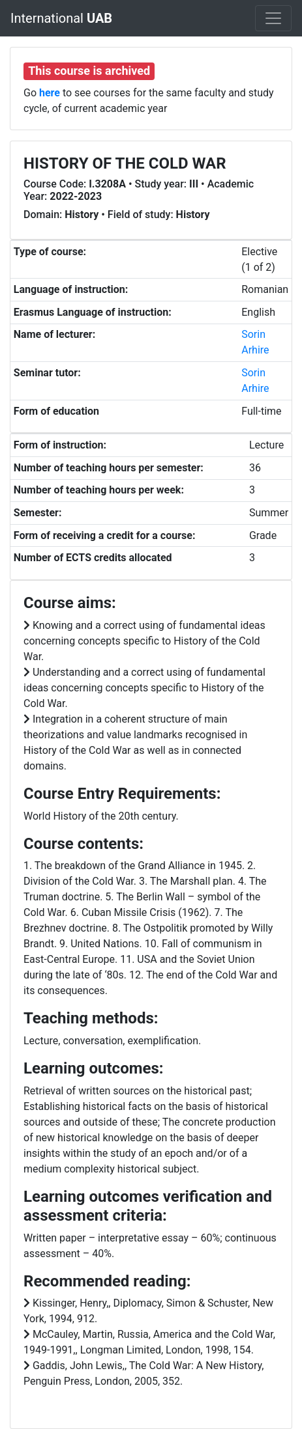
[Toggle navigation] (273, 18)
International (61, 18)
